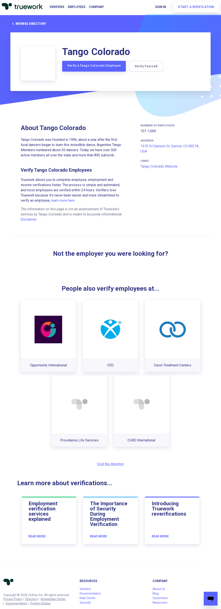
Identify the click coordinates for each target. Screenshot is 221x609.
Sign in (160, 7)
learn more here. (63, 200)
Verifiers (57, 7)
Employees (76, 7)
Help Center (88, 598)
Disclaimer (28, 219)
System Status (40, 603)
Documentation (16, 603)
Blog (156, 593)
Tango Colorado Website (159, 166)
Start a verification (196, 7)
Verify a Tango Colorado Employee (94, 65)
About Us (159, 589)
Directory (31, 599)
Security (85, 602)
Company (96, 7)
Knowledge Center (53, 599)
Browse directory (28, 24)
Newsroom (160, 602)
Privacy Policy (12, 599)
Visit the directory (110, 464)
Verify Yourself (146, 66)
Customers (160, 598)
